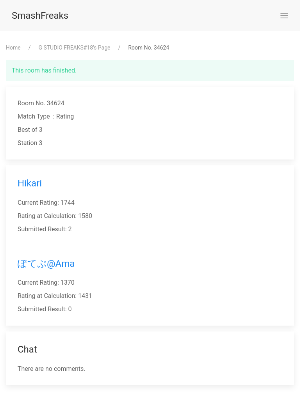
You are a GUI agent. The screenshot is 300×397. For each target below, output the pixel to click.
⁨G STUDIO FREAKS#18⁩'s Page (74, 47)
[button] (284, 15)
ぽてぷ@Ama (46, 263)
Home (13, 47)
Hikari (30, 183)
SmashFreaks (40, 15)
